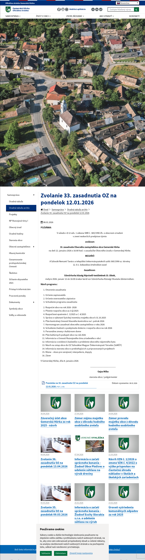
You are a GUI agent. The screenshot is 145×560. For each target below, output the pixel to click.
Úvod (44, 209)
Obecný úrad (15, 227)
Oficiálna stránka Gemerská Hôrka (21, 3)
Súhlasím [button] (45, 553)
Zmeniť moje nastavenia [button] (81, 553)
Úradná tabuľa (16, 201)
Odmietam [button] (60, 553)
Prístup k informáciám (20, 289)
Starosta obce (15, 240)
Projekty (13, 214)
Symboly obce (16, 308)
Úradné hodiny (16, 233)
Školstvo (13, 272)
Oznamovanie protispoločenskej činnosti (17, 263)
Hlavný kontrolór (17, 253)
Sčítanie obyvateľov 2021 (18, 281)
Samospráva (13, 194)
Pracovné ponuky (17, 295)
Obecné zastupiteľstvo (19, 246)
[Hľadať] (136, 9)
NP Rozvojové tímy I (18, 220)
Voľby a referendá (17, 315)
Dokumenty (14, 302)
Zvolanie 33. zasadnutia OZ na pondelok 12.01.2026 (65, 212)
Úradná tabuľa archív (19, 207)
